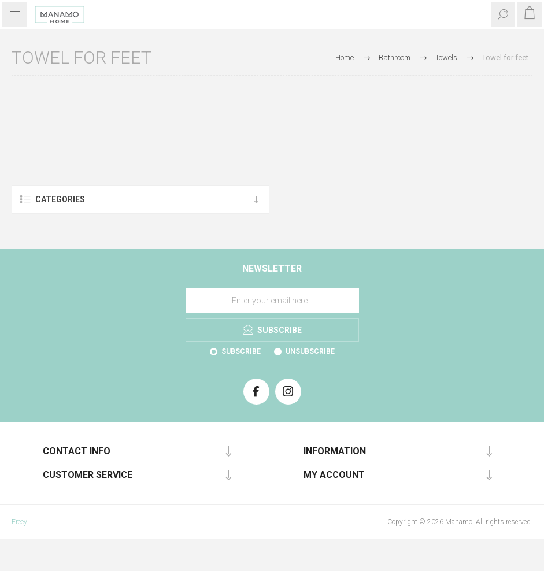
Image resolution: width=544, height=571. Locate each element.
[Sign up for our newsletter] (272, 300)
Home (344, 57)
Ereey (19, 522)
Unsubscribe (310, 351)
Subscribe (241, 351)
